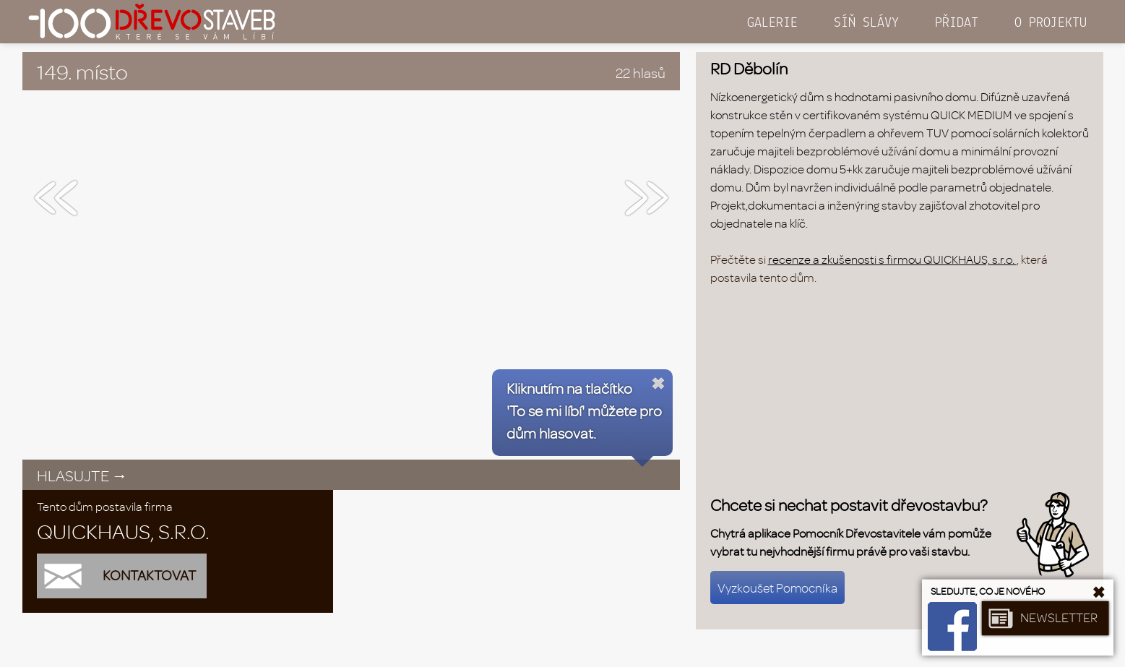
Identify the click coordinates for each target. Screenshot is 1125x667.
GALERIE (772, 23)
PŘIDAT (956, 23)
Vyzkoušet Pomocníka (777, 587)
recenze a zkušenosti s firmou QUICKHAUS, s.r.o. (892, 259)
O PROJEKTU (1050, 23)
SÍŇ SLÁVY (866, 23)
